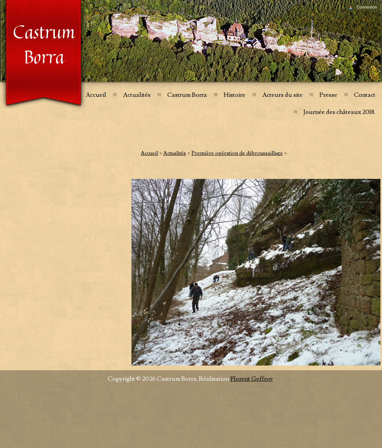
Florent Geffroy (251, 379)
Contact (364, 95)
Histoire (234, 95)
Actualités (137, 95)
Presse (328, 95)
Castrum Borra (187, 95)
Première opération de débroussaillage (237, 153)
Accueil (96, 95)
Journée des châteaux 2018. (339, 112)
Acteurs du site (282, 95)
